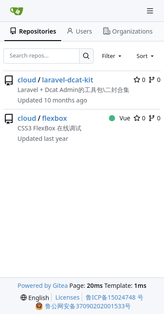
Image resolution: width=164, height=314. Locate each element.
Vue (119, 118)
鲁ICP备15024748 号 (114, 297)
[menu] (35, 298)
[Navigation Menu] (151, 10)
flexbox (54, 118)
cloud (26, 79)
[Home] (16, 11)
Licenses (67, 297)
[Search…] (86, 56)
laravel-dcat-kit (67, 79)
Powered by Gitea (42, 285)
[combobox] (112, 56)
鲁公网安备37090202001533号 (88, 306)
